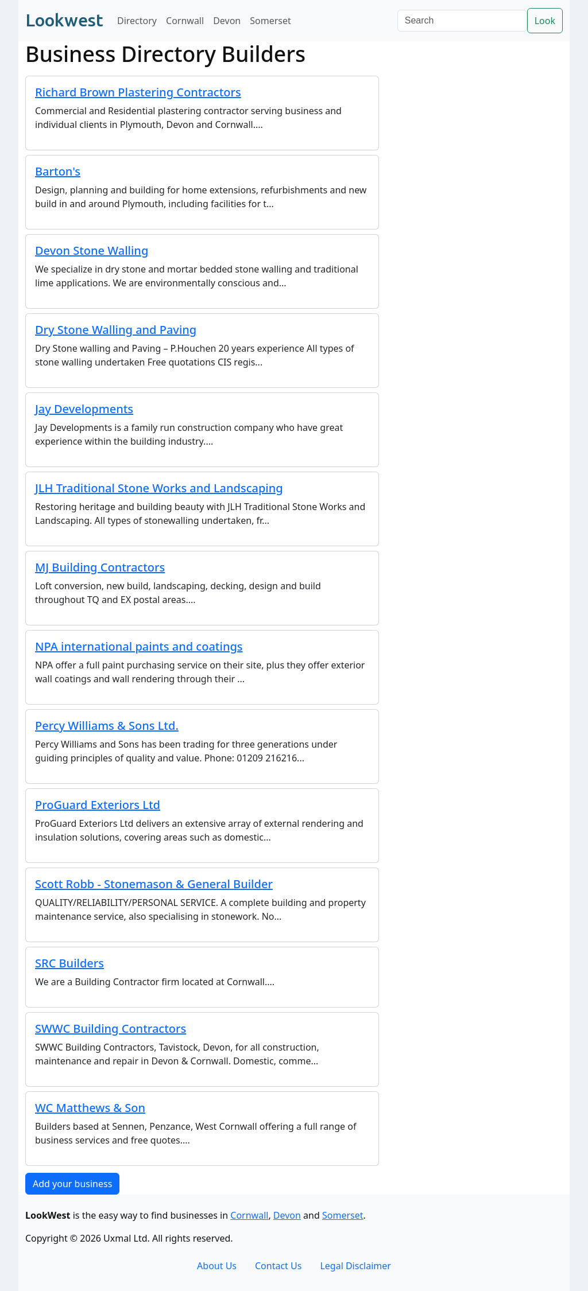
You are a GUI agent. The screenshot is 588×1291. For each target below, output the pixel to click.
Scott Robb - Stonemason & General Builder (154, 884)
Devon (227, 20)
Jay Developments (84, 409)
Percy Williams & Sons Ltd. (107, 725)
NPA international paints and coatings (139, 646)
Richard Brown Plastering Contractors (138, 92)
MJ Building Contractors (100, 567)
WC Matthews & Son (90, 1107)
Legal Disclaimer (355, 1265)
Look (545, 20)
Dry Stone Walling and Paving (115, 329)
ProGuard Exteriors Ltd (97, 804)
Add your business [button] (72, 1183)
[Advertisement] (478, 136)
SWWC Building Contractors (110, 1028)
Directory (137, 20)
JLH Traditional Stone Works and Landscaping (159, 488)
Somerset (270, 20)
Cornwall (185, 20)
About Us (217, 1265)
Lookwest (64, 20)
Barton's (57, 171)
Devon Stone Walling (91, 250)
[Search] (462, 21)
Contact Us (278, 1265)
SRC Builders (69, 963)
